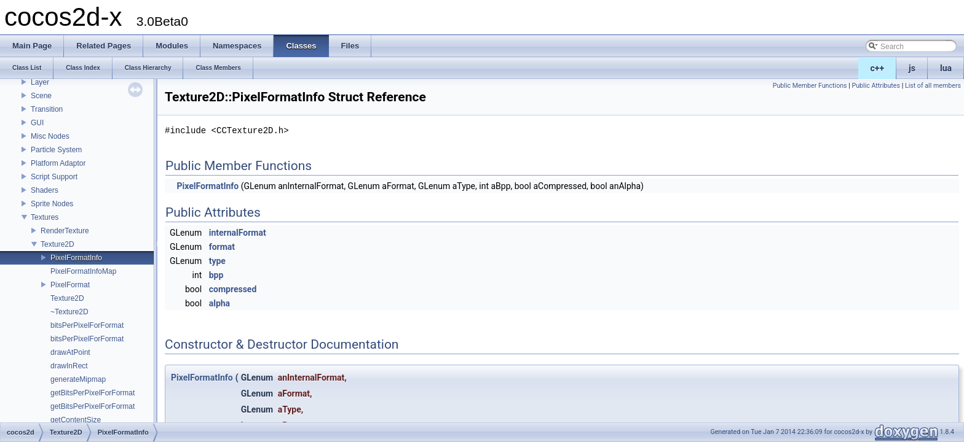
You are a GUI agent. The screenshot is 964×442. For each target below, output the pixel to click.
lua (946, 68)
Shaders (44, 190)
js (912, 68)
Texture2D (57, 244)
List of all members (933, 86)
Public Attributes (875, 86)
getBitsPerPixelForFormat (92, 393)
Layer (40, 82)
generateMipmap (78, 379)
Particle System (56, 149)
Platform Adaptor (58, 163)
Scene (41, 95)
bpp (216, 275)
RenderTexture (65, 231)
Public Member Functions (810, 86)
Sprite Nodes (52, 204)
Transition (47, 109)
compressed (233, 289)
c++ (878, 68)
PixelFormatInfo (76, 258)
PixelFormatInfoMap (83, 271)
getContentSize (75, 420)
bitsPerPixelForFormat (87, 325)
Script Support (54, 177)
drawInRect (69, 366)
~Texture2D (69, 312)
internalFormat (237, 233)
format (222, 247)
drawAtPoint (70, 352)
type (217, 261)
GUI (37, 122)
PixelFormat (70, 285)
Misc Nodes (50, 136)
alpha (219, 303)
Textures (44, 217)
